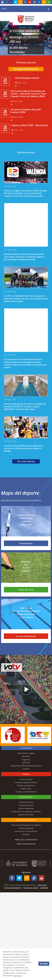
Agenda (26, 774)
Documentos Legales (26, 753)
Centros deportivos (26, 808)
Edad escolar (26, 788)
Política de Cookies (30, 888)
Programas (26, 759)
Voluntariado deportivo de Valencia (26, 825)
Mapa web (44, 888)
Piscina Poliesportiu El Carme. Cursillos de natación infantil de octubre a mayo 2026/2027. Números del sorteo (25, 406)
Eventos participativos (26, 785)
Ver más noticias (26, 461)
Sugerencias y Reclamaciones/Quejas (26, 765)
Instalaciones (26, 543)
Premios (26, 834)
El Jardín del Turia (26, 802)
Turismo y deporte (26, 828)
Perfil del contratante (26, 839)
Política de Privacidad (12, 888)
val (7, 2)
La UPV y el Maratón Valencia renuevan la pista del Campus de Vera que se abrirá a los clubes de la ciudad (26, 298)
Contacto (26, 768)
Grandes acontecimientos (26, 791)
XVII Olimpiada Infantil (27, 77)
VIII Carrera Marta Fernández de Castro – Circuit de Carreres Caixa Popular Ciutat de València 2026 (28, 94)
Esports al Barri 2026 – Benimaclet (29, 125)
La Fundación (26, 748)
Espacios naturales (26, 814)
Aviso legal (42, 885)
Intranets (26, 762)
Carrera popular (26, 779)
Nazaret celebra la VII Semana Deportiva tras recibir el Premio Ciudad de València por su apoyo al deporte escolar (24, 257)
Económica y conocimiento (26, 831)
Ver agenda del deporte (25, 69)
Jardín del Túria (26, 589)
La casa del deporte (26, 636)
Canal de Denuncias (26, 844)
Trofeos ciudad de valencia (26, 782)
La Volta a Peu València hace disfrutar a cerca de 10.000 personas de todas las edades (23, 448)
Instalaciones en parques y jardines (26, 811)
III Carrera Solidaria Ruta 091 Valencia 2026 (26, 111)
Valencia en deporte (26, 820)
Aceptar (44, 963)
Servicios (26, 756)
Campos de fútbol (26, 805)
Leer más (17, 975)
